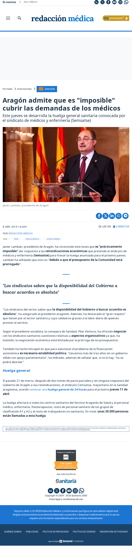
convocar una (58, 389)
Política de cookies (101, 531)
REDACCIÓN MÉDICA (21, 232)
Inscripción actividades (66, 538)
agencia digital (53, 548)
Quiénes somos (28, 531)
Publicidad (47, 531)
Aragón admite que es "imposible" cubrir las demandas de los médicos (61, 103)
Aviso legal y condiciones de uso (66, 498)
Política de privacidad (72, 531)
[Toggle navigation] (8, 18)
